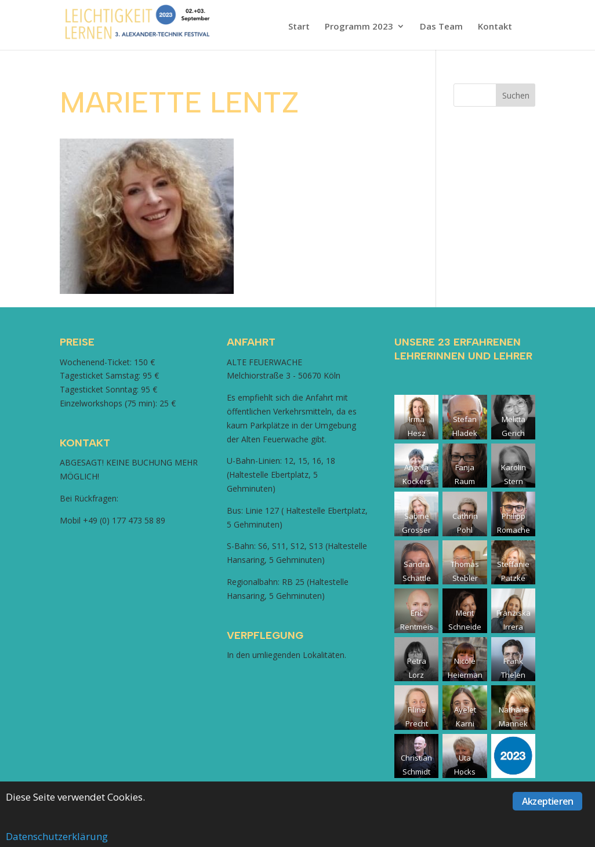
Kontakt (495, 27)
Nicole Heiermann (465, 675)
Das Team (441, 27)
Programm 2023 (359, 27)
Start (299, 27)
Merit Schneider (464, 627)
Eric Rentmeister (416, 627)
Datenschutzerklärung (57, 836)
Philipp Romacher (513, 530)
